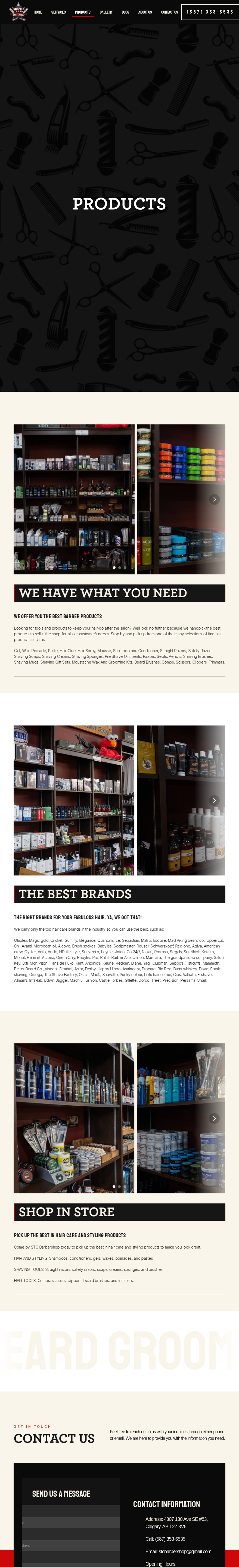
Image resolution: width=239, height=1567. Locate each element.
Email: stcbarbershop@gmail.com (178, 1561)
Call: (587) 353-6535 (165, 1549)
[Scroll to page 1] (113, 568)
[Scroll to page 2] (119, 568)
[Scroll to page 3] (125, 568)
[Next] (214, 499)
